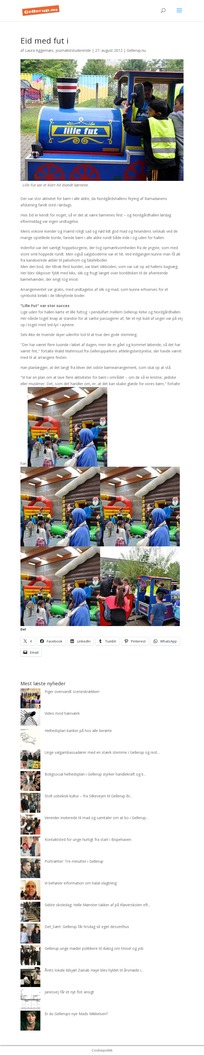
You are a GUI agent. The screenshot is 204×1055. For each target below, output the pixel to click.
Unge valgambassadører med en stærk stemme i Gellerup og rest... (102, 752)
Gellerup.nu (136, 50)
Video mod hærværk (62, 713)
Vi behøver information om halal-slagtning (81, 883)
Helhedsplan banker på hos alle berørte (78, 730)
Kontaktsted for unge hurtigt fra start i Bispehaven (88, 839)
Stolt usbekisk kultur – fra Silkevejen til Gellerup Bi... (88, 795)
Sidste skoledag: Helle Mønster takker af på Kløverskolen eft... (97, 904)
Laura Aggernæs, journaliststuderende (58, 50)
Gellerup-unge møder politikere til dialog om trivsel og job (94, 948)
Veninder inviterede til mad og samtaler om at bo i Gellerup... (96, 817)
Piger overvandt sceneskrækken (72, 691)
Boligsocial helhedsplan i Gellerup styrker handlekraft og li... (95, 774)
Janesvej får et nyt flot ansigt (69, 991)
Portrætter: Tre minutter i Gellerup (74, 861)
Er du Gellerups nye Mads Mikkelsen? (76, 1013)
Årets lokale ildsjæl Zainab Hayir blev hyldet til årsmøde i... (94, 970)
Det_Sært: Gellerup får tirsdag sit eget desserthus (87, 926)
